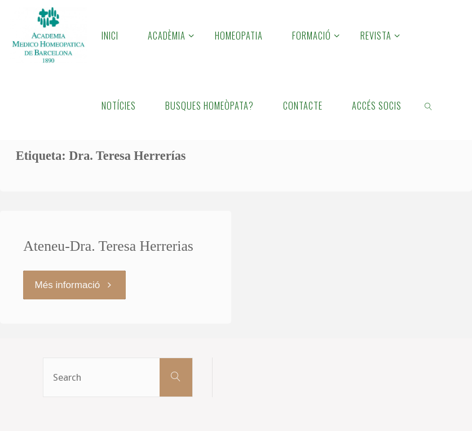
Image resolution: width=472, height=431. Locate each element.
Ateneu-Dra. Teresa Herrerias (108, 246)
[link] (428, 105)
